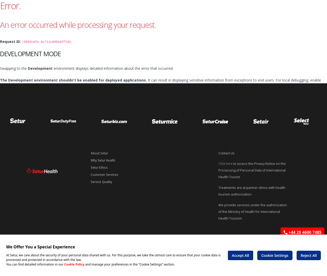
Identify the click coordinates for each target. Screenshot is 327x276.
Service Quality (102, 182)
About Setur (100, 153)
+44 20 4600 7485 (302, 232)
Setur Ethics (100, 167)
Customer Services (105, 174)
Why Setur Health (104, 160)
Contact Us (226, 153)
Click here (225, 164)
